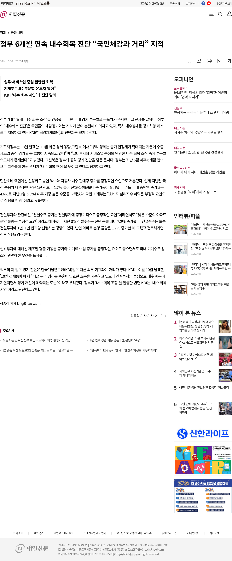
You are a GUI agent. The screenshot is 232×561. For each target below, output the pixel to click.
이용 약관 (38, 533)
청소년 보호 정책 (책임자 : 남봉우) (134, 533)
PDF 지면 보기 (224, 3)
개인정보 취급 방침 (63, 533)
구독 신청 (175, 3)
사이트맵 (214, 533)
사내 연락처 (193, 533)
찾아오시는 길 (169, 533)
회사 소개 (18, 533)
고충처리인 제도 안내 (95, 533)
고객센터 (190, 3)
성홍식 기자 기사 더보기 (147, 315)
